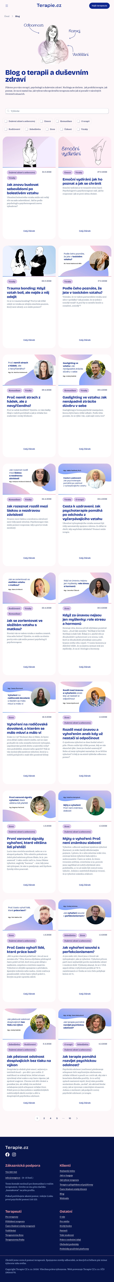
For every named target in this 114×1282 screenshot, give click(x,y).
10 (71, 1123)
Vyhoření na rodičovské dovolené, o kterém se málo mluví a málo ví (27, 730)
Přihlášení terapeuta (15, 1221)
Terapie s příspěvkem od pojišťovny (76, 1184)
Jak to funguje (66, 1175)
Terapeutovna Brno (14, 1235)
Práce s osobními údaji (70, 1239)
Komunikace (64, 121)
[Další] (78, 1123)
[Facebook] (7, 1154)
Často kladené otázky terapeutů (20, 1225)
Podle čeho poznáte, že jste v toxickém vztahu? (82, 291)
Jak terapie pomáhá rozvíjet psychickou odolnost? (79, 1064)
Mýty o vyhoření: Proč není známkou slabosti (82, 843)
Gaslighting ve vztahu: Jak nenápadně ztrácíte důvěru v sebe (85, 402)
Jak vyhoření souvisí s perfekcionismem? (81, 953)
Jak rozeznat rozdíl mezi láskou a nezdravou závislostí (27, 512)
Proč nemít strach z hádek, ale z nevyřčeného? (23, 402)
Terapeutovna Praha (14, 1239)
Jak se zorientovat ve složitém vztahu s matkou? (24, 626)
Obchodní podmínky (69, 1244)
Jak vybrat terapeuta (69, 1179)
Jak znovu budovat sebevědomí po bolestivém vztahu (23, 189)
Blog (62, 1193)
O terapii (83, 121)
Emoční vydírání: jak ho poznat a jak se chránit (82, 181)
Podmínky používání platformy (74, 1248)
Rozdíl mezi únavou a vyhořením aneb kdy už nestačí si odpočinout (83, 736)
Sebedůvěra (33, 129)
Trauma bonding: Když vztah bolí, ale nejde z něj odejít (28, 293)
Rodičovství (12, 129)
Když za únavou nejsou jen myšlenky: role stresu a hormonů (84, 621)
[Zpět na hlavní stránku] (49, 5)
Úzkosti (66, 129)
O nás (62, 1216)
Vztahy (82, 129)
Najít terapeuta (99, 5)
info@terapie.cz (12, 1177)
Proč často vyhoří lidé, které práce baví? (26, 953)
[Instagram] (14, 1154)
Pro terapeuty (11, 1216)
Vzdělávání (10, 1230)
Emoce (45, 121)
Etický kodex (66, 1225)
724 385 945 (11, 1171)
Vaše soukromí (67, 1235)
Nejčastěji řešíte (67, 1170)
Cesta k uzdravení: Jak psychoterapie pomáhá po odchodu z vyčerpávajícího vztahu (82, 514)
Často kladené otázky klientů (73, 1189)
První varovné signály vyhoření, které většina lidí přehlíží (26, 845)
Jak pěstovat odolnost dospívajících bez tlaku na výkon (29, 1064)
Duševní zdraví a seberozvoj (19, 121)
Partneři (63, 1230)
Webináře (64, 1198)
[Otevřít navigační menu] (6, 5)
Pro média (64, 1221)
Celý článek (29, 231)
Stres (50, 129)
